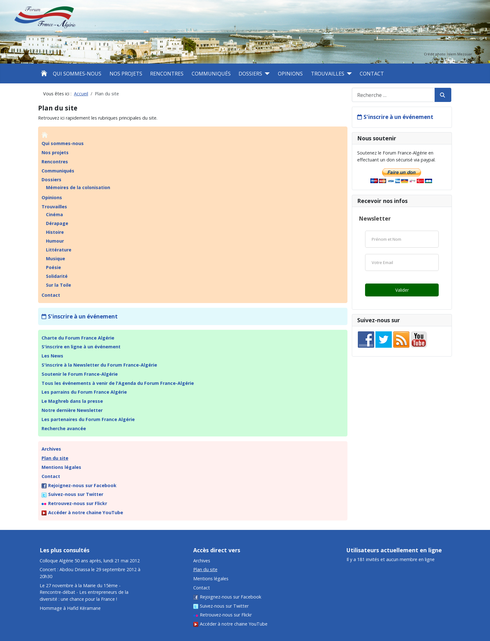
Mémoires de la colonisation (78, 187)
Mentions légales (61, 467)
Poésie (53, 267)
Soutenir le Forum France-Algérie (80, 374)
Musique (55, 258)
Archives (51, 449)
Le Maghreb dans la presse (72, 401)
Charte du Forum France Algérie (78, 338)
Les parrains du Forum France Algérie (84, 392)
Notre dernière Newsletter (72, 410)
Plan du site (55, 458)
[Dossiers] (266, 73)
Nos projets (126, 73)
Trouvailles (327, 73)
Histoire (55, 232)
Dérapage (57, 223)
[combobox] (393, 95)
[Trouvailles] (348, 73)
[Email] (402, 262)
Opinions (290, 73)
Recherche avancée (64, 428)
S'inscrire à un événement (83, 316)
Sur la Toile (58, 285)
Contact (372, 73)
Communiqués (211, 73)
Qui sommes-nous (77, 73)
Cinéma (54, 214)
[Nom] (402, 239)
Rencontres (166, 73)
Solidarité (57, 276)
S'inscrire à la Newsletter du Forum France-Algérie (99, 365)
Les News (52, 356)
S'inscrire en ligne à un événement (81, 347)
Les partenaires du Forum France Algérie (88, 419)
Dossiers (250, 73)
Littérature (58, 250)
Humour (55, 241)
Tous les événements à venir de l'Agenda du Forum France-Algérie (118, 383)
